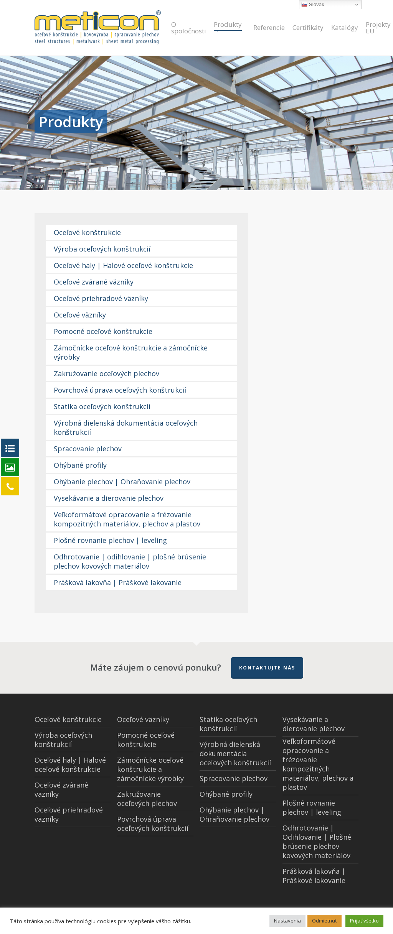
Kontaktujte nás (267, 667)
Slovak (312, 5)
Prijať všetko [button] (364, 920)
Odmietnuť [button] (324, 920)
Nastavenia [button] (287, 920)
